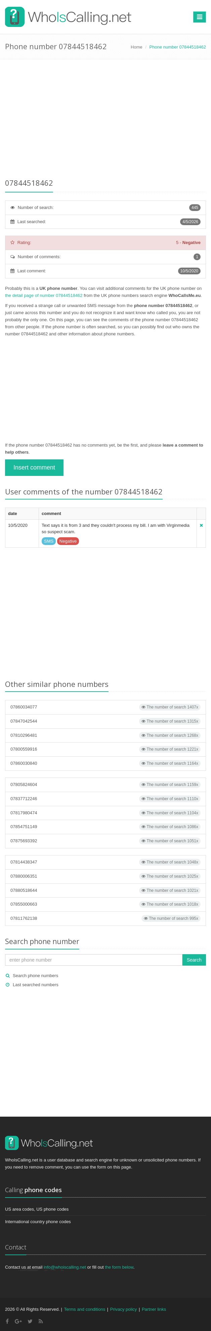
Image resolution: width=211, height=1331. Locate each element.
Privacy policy (123, 1309)
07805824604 (105, 784)
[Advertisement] (105, 120)
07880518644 (105, 890)
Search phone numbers (35, 975)
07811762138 (105, 918)
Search (194, 960)
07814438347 (105, 862)
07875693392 (105, 841)
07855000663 (105, 904)
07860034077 (105, 707)
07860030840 (105, 763)
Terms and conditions (84, 1309)
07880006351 (105, 876)
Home (136, 47)
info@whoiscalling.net (65, 1267)
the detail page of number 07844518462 (44, 295)
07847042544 (105, 721)
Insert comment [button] (34, 467)
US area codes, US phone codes (37, 1209)
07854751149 (105, 826)
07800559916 (105, 749)
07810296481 (105, 735)
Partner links (154, 1309)
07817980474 (105, 813)
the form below (119, 1267)
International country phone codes (38, 1221)
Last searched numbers (35, 984)
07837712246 (105, 798)
